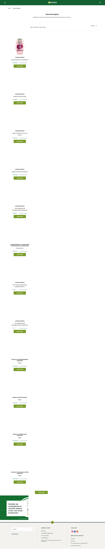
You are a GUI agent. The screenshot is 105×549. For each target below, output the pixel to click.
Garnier (73, 541)
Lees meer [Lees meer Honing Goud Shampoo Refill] (20, 406)
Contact (73, 539)
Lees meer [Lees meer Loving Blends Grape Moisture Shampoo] (20, 178)
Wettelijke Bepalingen (47, 533)
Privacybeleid (45, 536)
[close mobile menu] (5, 2)
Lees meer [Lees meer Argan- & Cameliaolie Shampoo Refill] (20, 444)
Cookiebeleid (44, 538)
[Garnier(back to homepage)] (52, 3)
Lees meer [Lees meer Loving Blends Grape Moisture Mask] (20, 102)
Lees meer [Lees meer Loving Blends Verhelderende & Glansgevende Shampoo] (20, 216)
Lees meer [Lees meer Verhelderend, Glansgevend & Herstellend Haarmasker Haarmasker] (20, 254)
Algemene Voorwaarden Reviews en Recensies (51, 541)
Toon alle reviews (23, 62)
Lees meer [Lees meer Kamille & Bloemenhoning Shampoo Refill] (20, 369)
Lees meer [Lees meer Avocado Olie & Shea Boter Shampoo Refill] (20, 482)
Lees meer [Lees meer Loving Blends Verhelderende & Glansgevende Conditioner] (20, 331)
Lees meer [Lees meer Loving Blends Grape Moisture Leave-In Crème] (20, 141)
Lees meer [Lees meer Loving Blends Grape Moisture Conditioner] (20, 66)
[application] (22, 529)
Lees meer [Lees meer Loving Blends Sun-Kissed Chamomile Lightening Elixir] (20, 293)
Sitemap (43, 531)
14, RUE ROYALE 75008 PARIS (79, 543)
